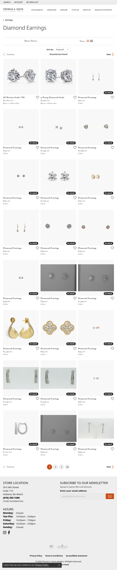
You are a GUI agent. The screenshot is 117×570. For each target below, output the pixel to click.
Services (87, 10)
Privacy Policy (36, 555)
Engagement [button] (37, 10)
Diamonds (51, 10)
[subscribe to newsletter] (110, 496)
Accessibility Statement (76, 555)
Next (109, 54)
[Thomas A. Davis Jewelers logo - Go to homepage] (14, 10)
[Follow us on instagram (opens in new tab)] (4, 532)
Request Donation (103, 10)
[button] (7, 2)
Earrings (9, 20)
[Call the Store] (11, 497)
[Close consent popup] (59, 565)
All (67, 466)
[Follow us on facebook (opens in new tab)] (9, 532)
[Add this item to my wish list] (36, 97)
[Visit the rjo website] (51, 546)
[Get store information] (13, 501)
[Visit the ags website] (62, 546)
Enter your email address (73, 490)
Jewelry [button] (63, 10)
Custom (75, 10)
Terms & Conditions (54, 555)
